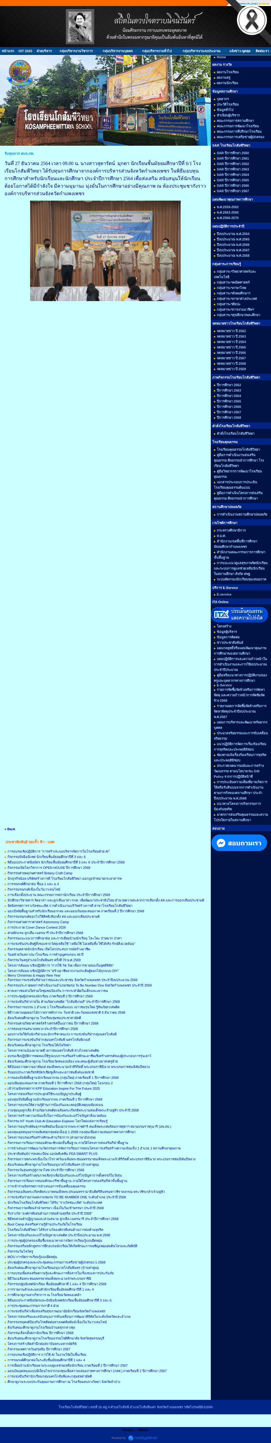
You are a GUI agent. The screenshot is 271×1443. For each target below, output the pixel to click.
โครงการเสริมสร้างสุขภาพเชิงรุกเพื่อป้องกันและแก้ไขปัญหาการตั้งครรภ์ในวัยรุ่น (65, 1175)
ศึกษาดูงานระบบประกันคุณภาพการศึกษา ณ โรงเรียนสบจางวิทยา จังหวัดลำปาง (64, 1382)
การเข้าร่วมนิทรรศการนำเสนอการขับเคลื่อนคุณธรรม (47, 1186)
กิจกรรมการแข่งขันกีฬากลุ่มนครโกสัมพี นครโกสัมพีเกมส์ (49, 1039)
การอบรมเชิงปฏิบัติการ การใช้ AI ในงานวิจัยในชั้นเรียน (47, 1354)
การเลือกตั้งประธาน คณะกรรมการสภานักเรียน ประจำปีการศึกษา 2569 (59, 895)
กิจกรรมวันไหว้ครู (20, 1251)
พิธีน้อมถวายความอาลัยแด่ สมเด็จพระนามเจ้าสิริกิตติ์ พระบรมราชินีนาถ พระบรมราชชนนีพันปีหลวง (79, 1067)
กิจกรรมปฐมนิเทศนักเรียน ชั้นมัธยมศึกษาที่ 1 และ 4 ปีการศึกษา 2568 (57, 1284)
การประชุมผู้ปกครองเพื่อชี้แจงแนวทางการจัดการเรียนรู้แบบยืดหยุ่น (55, 1240)
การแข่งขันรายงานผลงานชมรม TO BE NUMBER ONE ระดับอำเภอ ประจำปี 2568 (67, 1197)
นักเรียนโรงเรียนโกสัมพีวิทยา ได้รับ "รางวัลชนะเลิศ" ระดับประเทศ (55, 1202)
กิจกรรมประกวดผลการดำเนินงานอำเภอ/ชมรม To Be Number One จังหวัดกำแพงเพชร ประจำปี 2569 (80, 985)
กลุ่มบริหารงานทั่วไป (157, 51)
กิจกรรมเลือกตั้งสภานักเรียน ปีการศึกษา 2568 (40, 1333)
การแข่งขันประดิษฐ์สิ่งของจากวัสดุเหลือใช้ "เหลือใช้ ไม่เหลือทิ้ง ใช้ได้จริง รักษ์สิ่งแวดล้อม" (71, 944)
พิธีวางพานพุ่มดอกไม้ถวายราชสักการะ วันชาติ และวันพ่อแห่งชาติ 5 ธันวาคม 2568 (66, 1012)
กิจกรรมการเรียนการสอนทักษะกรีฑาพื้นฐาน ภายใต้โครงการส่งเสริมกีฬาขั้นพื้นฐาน (67, 1181)
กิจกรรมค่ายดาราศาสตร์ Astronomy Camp (38, 922)
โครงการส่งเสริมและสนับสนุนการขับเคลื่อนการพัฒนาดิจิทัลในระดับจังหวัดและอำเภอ (69, 1316)
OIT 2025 (25, 51)
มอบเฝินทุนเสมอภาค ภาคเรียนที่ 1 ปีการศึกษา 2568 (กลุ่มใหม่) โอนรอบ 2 (60, 1083)
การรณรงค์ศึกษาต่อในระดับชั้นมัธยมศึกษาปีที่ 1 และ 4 (46, 1360)
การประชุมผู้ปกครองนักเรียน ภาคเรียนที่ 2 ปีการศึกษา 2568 (50, 996)
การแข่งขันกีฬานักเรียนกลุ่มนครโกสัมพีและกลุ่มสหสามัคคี (50, 1376)
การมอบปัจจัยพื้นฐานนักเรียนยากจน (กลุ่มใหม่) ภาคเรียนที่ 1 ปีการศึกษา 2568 (63, 1077)
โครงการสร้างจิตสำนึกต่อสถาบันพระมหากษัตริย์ (42, 1344)
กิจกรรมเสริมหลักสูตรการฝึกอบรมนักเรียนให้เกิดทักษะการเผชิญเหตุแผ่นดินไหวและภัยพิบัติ (72, 1246)
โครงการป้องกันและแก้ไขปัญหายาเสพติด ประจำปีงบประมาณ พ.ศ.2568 (59, 1235)
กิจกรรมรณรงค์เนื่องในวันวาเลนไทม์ (34, 889)
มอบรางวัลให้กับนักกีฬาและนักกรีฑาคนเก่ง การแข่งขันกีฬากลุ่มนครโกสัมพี (62, 1034)
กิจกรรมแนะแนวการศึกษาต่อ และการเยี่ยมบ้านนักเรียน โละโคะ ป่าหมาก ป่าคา (65, 938)
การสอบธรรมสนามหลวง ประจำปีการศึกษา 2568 (43, 1029)
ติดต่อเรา (262, 51)
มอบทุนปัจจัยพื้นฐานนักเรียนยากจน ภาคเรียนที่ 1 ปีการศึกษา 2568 (55, 1099)
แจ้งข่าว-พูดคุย (239, 51)
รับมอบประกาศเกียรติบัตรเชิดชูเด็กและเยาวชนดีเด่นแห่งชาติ (51, 1072)
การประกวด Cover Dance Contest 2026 (37, 927)
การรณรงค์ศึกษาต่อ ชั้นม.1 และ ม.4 (33, 884)
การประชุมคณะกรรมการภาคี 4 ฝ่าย (33, 1306)
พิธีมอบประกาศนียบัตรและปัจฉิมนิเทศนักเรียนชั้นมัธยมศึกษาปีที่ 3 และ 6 (59, 1300)
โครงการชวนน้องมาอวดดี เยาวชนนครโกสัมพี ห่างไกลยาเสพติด (53, 1050)
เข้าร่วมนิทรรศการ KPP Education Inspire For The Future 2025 (54, 1088)
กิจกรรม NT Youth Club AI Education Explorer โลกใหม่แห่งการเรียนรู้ (57, 1121)
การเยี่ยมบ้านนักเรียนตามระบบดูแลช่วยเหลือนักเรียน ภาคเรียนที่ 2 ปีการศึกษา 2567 (68, 1365)
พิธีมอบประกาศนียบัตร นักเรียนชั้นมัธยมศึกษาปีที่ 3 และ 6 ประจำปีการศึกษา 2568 (66, 862)
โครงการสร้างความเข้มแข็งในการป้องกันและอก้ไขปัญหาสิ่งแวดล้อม (57, 1115)
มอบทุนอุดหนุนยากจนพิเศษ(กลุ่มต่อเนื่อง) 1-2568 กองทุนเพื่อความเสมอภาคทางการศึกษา (72, 1132)
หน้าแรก (8, 51)
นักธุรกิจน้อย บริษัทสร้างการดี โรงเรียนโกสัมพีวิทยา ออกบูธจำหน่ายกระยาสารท (65, 878)
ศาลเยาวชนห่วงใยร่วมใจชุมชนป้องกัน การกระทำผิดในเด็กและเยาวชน (58, 991)
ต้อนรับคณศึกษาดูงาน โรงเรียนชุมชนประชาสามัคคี (44, 1018)
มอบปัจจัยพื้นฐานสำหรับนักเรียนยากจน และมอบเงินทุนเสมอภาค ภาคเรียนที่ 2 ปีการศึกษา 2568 (76, 911)
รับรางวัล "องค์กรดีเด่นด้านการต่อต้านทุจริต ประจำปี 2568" (50, 1213)
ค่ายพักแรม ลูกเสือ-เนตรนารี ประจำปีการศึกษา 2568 (45, 933)
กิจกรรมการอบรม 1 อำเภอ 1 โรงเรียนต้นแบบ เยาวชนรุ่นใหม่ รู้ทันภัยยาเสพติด (64, 1007)
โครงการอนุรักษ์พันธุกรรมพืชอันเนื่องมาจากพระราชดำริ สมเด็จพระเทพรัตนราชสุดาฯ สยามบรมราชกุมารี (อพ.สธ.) (89, 1126)
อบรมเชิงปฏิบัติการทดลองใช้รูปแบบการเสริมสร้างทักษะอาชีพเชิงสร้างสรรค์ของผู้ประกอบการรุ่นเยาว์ (79, 1056)
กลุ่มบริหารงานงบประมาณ (201, 51)
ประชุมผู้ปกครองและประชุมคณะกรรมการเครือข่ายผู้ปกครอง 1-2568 (56, 1262)
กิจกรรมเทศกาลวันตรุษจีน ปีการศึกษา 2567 (39, 1349)
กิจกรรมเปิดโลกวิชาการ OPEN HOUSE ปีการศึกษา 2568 (49, 867)
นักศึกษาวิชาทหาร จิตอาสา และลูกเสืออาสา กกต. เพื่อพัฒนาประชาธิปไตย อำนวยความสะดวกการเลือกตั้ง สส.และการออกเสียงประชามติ (106, 900)
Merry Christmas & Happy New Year (34, 975)
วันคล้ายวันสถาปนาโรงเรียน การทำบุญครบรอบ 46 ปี (45, 954)
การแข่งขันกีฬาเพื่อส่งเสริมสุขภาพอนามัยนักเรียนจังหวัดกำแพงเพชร (56, 1311)
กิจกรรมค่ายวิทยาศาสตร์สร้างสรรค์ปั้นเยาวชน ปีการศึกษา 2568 (53, 1023)
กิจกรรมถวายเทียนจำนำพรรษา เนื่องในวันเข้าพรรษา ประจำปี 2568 (56, 1208)
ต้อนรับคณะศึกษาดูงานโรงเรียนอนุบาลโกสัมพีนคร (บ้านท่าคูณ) (53, 1164)
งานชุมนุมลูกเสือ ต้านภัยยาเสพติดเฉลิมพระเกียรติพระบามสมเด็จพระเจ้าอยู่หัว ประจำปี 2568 (73, 1110)
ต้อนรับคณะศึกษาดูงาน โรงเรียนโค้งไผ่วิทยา (39, 1045)
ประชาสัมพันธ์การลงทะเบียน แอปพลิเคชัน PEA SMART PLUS (52, 1153)
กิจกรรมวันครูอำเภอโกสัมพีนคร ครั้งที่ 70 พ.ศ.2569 (44, 960)
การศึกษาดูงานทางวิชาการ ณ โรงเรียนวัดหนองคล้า (44, 1295)
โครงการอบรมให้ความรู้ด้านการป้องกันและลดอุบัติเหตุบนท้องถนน (55, 1105)
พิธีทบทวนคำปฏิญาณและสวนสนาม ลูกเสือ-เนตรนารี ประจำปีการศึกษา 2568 (63, 1219)
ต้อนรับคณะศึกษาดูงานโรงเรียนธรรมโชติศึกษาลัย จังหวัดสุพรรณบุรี (56, 1338)
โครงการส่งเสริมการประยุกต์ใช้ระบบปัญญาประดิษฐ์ (44, 1094)
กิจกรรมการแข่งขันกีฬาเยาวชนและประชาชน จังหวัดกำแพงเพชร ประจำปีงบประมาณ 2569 (73, 980)
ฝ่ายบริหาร (44, 51)
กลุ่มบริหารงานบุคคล (118, 51)
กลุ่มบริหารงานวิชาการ (76, 51)
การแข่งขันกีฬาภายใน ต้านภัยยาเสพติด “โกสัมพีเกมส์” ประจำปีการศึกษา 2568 (64, 1001)
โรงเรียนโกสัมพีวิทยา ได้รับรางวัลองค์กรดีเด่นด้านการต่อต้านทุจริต (55, 1230)
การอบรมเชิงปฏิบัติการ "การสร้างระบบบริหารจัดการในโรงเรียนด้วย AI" (59, 851)
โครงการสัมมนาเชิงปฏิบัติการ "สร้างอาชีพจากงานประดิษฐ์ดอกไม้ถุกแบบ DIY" (63, 971)
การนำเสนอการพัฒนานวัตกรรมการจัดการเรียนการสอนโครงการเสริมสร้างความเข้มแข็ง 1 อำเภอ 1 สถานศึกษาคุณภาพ (94, 1148)
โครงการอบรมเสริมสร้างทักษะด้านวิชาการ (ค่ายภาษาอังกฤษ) (51, 1137)
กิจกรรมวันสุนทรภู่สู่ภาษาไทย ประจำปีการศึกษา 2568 (46, 1170)
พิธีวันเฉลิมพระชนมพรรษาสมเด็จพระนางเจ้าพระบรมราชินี (49, 1278)
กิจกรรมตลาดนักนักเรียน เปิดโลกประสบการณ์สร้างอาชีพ (49, 949)
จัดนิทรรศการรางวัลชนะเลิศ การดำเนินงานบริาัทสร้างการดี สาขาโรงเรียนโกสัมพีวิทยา (70, 905)
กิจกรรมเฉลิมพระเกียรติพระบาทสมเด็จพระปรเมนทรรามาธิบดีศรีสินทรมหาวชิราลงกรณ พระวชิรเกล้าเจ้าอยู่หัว (86, 1191)
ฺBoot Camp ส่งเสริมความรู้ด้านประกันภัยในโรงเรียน (45, 1224)
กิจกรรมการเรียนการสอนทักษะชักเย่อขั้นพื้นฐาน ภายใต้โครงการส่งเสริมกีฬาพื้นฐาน (68, 1143)
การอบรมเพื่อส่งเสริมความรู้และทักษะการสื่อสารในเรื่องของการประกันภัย (61, 1273)
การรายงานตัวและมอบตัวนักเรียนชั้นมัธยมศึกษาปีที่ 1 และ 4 (51, 1289)
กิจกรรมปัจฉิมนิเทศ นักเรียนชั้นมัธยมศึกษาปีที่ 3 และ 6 (47, 857)
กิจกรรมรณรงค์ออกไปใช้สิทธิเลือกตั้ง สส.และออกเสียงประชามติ (54, 916)
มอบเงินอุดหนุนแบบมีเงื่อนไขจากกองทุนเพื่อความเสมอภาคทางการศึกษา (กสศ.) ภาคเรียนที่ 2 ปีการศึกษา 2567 (87, 1371)
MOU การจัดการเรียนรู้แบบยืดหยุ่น (32, 1257)
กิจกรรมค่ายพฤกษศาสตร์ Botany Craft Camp (40, 873)
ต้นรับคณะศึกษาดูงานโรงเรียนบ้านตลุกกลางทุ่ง (41, 1327)
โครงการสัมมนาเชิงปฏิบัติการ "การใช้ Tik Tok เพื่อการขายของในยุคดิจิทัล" (61, 965)
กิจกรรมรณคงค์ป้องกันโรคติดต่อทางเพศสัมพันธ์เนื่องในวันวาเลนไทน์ (57, 1322)
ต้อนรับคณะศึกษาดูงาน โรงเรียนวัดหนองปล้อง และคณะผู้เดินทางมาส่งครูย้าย (63, 1061)
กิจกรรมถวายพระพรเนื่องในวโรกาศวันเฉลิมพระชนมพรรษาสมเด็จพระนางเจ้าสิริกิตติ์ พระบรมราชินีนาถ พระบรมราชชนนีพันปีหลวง (101, 1159)
